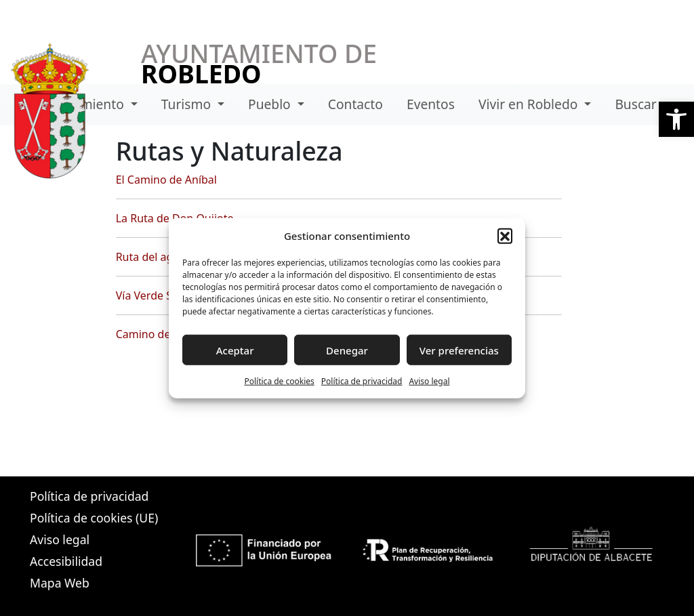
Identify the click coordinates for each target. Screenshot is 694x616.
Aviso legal (429, 381)
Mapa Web (59, 583)
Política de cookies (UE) (94, 518)
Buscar (635, 104)
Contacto (355, 104)
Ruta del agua (151, 256)
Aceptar (235, 349)
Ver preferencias (459, 349)
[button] (676, 119)
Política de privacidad (362, 381)
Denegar (347, 349)
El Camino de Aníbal (166, 179)
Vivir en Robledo (529, 104)
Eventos (431, 104)
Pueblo (271, 104)
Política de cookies (279, 381)
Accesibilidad (66, 561)
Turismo (187, 104)
